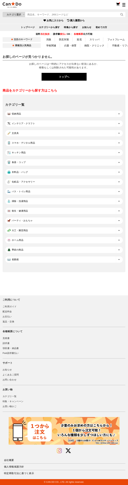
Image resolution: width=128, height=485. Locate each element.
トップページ (28, 27)
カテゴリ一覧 (9, 396)
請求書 (6, 343)
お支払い (7, 316)
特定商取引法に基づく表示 (19, 473)
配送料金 (7, 311)
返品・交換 (8, 321)
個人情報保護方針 (14, 466)
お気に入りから (53, 20)
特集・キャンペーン (13, 401)
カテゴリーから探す (49, 27)
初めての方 (101, 27)
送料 (43, 34)
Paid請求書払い (11, 353)
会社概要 (9, 460)
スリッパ (95, 39)
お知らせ (86, 27)
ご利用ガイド (9, 306)
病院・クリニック (94, 45)
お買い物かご (9, 406)
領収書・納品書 (11, 348)
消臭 (48, 39)
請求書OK (61, 34)
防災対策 (64, 39)
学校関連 (51, 45)
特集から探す (71, 27)
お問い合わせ (9, 380)
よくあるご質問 (11, 375)
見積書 (6, 338)
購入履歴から (76, 20)
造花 (79, 39)
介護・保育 (70, 45)
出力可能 (83, 34)
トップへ (64, 76)
